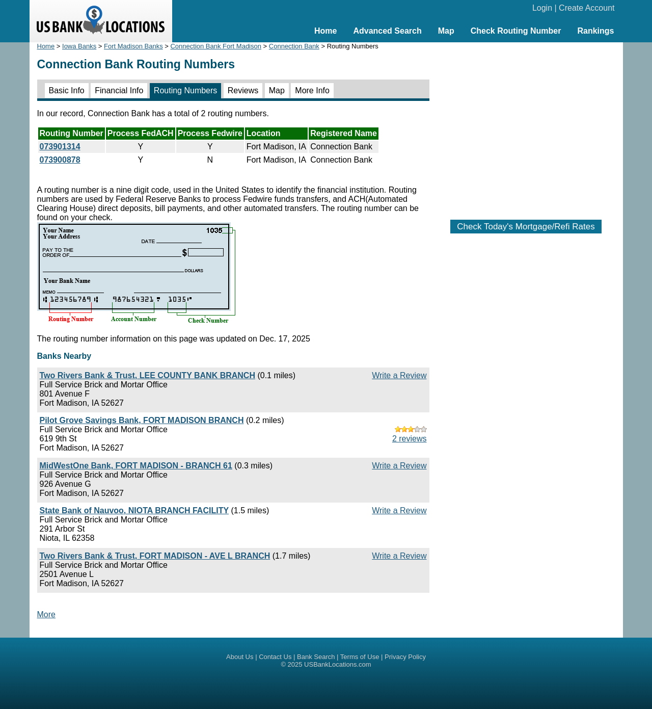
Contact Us (275, 657)
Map (446, 31)
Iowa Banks (79, 46)
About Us (239, 657)
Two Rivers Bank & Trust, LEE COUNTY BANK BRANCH (147, 375)
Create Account (586, 8)
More (46, 614)
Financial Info (119, 90)
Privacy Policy (405, 657)
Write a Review (399, 375)
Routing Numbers (186, 90)
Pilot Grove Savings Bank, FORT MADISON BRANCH (142, 420)
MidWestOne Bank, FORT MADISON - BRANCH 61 (136, 465)
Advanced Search (387, 31)
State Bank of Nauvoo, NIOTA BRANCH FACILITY (134, 510)
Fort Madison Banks (133, 46)
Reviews (243, 90)
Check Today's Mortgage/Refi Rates (525, 226)
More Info (312, 90)
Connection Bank (294, 46)
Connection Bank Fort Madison (215, 46)
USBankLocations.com (337, 664)
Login (542, 8)
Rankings (595, 31)
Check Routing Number (516, 31)
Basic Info (67, 90)
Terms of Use (359, 657)
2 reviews (409, 438)
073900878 (60, 159)
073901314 (60, 146)
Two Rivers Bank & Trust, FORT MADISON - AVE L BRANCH (155, 556)
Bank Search (316, 657)
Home (325, 31)
